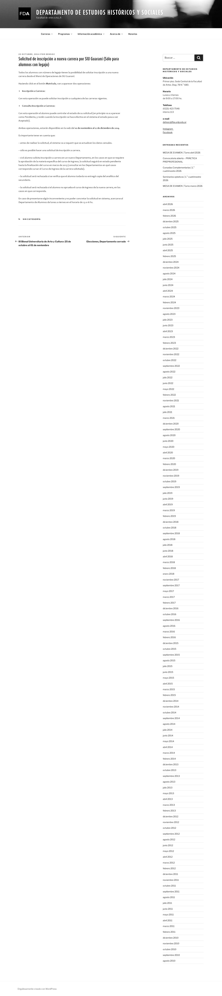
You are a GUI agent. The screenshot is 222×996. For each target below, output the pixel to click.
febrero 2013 (169, 810)
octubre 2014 (169, 712)
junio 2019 (168, 498)
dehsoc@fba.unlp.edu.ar (174, 122)
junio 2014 (168, 735)
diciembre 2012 (170, 816)
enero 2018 (168, 573)
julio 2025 (168, 238)
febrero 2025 (169, 256)
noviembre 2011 (171, 880)
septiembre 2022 (171, 366)
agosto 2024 (169, 273)
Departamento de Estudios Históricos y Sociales (99, 12)
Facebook (168, 132)
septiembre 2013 (171, 776)
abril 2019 (168, 504)
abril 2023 (168, 331)
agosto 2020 (169, 435)
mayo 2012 (168, 851)
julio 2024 (168, 279)
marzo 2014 (169, 752)
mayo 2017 (168, 591)
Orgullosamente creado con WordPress (37, 989)
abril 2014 (168, 747)
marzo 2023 (169, 337)
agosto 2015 (169, 660)
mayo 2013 (168, 793)
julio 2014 (167, 729)
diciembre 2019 (170, 469)
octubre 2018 (169, 527)
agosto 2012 (169, 839)
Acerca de (116, 34)
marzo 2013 (169, 805)
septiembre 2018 (171, 533)
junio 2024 (168, 285)
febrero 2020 (169, 464)
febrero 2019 (169, 516)
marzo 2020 (169, 458)
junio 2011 (168, 908)
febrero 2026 (169, 215)
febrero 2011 (169, 932)
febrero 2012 (169, 868)
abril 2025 (168, 250)
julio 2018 (167, 545)
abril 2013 (168, 799)
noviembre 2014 (171, 706)
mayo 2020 (168, 446)
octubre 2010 (169, 949)
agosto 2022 (169, 371)
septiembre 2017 (171, 585)
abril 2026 (168, 204)
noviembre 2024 (171, 267)
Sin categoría (32, 219)
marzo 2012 (169, 862)
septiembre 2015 (171, 654)
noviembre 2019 (171, 475)
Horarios (132, 34)
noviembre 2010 (171, 943)
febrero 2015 (169, 695)
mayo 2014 (168, 741)
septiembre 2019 (171, 487)
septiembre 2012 (171, 833)
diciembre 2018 (170, 522)
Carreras (47, 34)
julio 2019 (167, 493)
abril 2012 (168, 856)
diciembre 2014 (170, 701)
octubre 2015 (169, 649)
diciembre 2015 (170, 643)
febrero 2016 (169, 637)
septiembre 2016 (171, 620)
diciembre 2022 (170, 348)
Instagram (168, 128)
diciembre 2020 (171, 423)
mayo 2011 (168, 914)
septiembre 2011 (171, 891)
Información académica (91, 34)
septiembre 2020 (171, 429)
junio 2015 (168, 672)
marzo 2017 (169, 597)
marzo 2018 (169, 562)
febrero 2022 (169, 394)
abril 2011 (167, 920)
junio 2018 (168, 550)
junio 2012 (168, 845)
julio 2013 (167, 787)
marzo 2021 (169, 418)
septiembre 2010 (171, 955)
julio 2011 (167, 903)
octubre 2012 (169, 828)
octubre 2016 (169, 614)
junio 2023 (168, 325)
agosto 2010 (169, 960)
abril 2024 (168, 290)
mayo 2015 (168, 677)
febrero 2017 (169, 602)
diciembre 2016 (170, 608)
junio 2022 (168, 383)
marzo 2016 (169, 631)
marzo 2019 (169, 510)
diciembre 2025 (171, 221)
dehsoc (50, 54)
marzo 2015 (169, 689)
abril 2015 (168, 683)
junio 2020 (168, 441)
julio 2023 (168, 319)
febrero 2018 (169, 568)
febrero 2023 (169, 343)
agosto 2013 (169, 781)
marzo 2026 (169, 210)
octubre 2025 (169, 227)
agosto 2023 (169, 314)
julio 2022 (167, 377)
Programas (65, 34)
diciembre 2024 (171, 262)
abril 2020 (168, 452)
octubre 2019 (169, 481)
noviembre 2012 (171, 822)
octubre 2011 (169, 885)
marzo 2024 (169, 296)
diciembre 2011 (170, 874)
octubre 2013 (169, 770)
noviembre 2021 (171, 400)
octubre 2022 (169, 360)
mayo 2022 (168, 389)
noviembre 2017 (171, 579)
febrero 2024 (169, 302)
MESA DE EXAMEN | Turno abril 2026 (181, 152)
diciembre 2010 (171, 937)
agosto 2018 (169, 539)
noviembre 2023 (171, 308)
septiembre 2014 (171, 718)
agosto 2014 (169, 724)
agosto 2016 (169, 626)
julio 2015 (167, 666)
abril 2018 (168, 556)
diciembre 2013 (170, 764)
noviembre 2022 (171, 354)
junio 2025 (168, 244)
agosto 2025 (169, 233)
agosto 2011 (169, 897)
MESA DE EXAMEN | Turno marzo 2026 (182, 186)
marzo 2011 (169, 926)
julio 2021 (167, 412)
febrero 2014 (169, 758)
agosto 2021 (169, 406)
